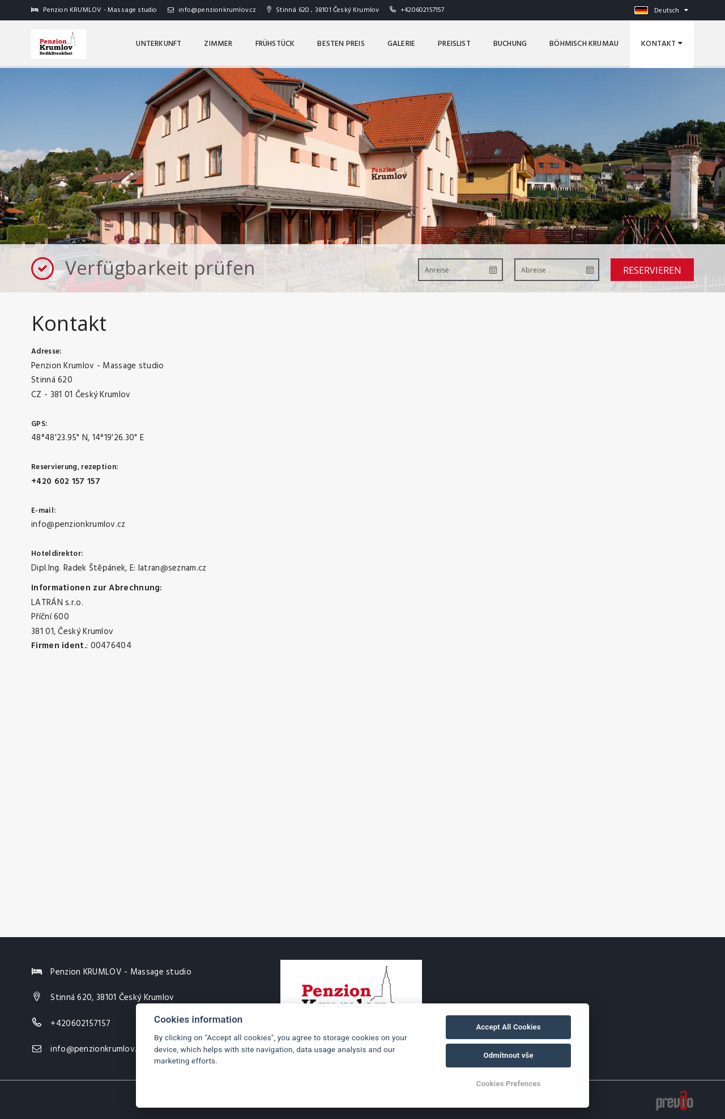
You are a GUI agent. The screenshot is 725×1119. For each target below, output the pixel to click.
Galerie (401, 44)
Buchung (510, 44)
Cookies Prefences (508, 1083)
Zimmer (218, 44)
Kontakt (662, 44)
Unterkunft (158, 44)
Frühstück (275, 44)
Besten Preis (340, 44)
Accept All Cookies (508, 1027)
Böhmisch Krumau (584, 44)
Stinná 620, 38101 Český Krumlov (112, 998)
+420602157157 (422, 10)
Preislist (454, 44)
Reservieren (652, 270)
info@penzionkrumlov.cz (212, 10)
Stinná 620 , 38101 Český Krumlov (323, 10)
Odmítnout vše (508, 1055)
